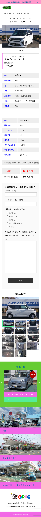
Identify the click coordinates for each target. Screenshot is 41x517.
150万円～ (19, 19)
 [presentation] (39, 382)
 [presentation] (2, 382)
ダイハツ (12, 19)
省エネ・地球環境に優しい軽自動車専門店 (18, 2)
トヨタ (8, 399)
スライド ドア (27, 19)
